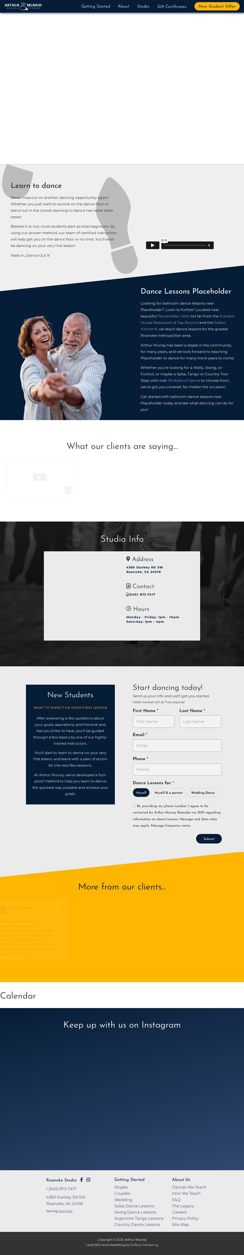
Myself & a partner (169, 792)
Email (139, 735)
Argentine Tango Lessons (138, 1218)
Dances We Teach (189, 1187)
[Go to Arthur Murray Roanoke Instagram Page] (88, 1180)
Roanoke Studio (61, 1180)
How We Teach (186, 1193)
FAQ (176, 1199)
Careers (179, 1212)
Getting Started (95, 6)
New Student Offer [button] (217, 7)
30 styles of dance (184, 380)
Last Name (191, 711)
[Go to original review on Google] (63, 909)
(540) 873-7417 (141, 594)
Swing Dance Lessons (135, 1212)
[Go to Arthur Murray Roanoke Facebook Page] (81, 1180)
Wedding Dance (203, 792)
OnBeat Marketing (144, 1245)
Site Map (180, 1224)
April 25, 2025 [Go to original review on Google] (19, 912)
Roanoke (65, 1211)
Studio (143, 6)
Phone (140, 759)
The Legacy (183, 1206)
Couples (122, 1193)
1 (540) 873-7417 (61, 1188)
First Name (145, 711)
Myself (141, 792)
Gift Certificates (171, 7)
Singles (121, 1187)
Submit (208, 839)
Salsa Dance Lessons (134, 1206)
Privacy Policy (185, 1218)
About (123, 6)
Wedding (123, 1199)
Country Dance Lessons (137, 1224)
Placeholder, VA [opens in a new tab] (172, 316)
